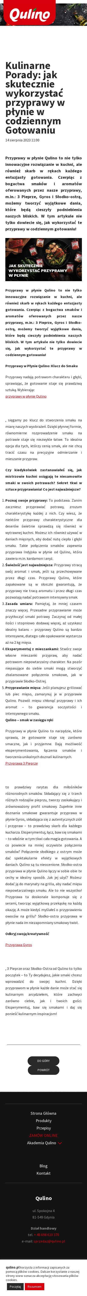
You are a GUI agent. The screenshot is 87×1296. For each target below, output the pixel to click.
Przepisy (43, 1128)
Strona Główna (43, 1113)
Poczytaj (15, 1287)
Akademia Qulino (41, 1142)
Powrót (44, 1070)
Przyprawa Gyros (18, 944)
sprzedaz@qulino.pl (49, 1241)
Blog (43, 1165)
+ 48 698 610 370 (46, 1234)
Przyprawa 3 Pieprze (21, 763)
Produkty (44, 1120)
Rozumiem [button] (35, 1287)
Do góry (43, 1061)
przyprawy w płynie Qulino (26, 396)
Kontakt (43, 1173)
